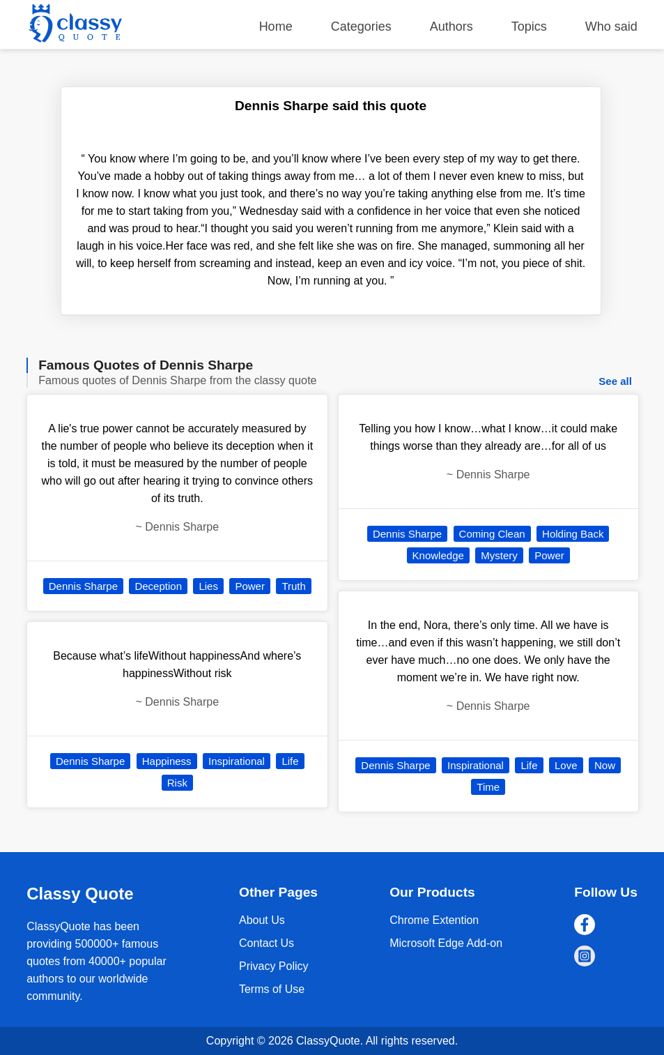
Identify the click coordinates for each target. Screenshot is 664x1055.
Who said (611, 26)
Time (488, 787)
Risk (177, 783)
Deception (158, 586)
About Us (262, 920)
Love (566, 765)
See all (615, 381)
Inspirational (236, 761)
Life (289, 761)
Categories (361, 26)
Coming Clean (492, 534)
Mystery (499, 555)
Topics (529, 26)
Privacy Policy (274, 966)
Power (250, 586)
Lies (208, 586)
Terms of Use (271, 989)
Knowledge (438, 555)
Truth (293, 586)
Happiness (167, 761)
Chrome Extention (434, 920)
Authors (451, 26)
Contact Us (266, 943)
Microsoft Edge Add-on (445, 943)
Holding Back (572, 534)
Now (604, 765)
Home (276, 26)
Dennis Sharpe (83, 586)
